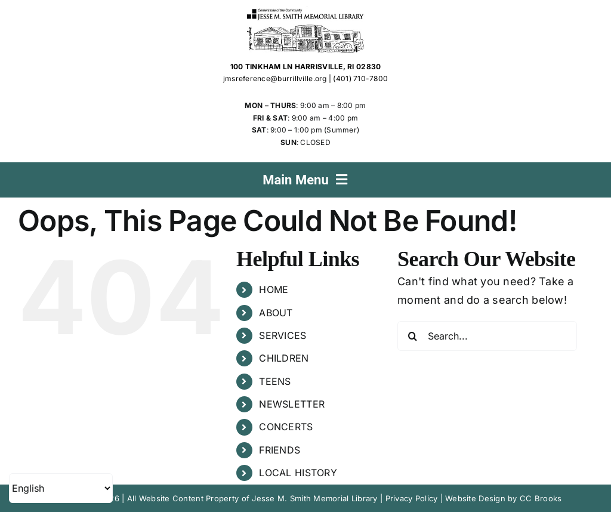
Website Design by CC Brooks (503, 498)
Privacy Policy (411, 498)
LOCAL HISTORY (298, 473)
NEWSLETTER (292, 404)
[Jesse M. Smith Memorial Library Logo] (306, 11)
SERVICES (282, 335)
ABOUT (275, 313)
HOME (273, 289)
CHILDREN (283, 358)
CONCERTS (286, 427)
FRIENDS (279, 450)
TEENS (275, 381)
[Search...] (487, 336)
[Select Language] (61, 488)
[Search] (412, 336)
